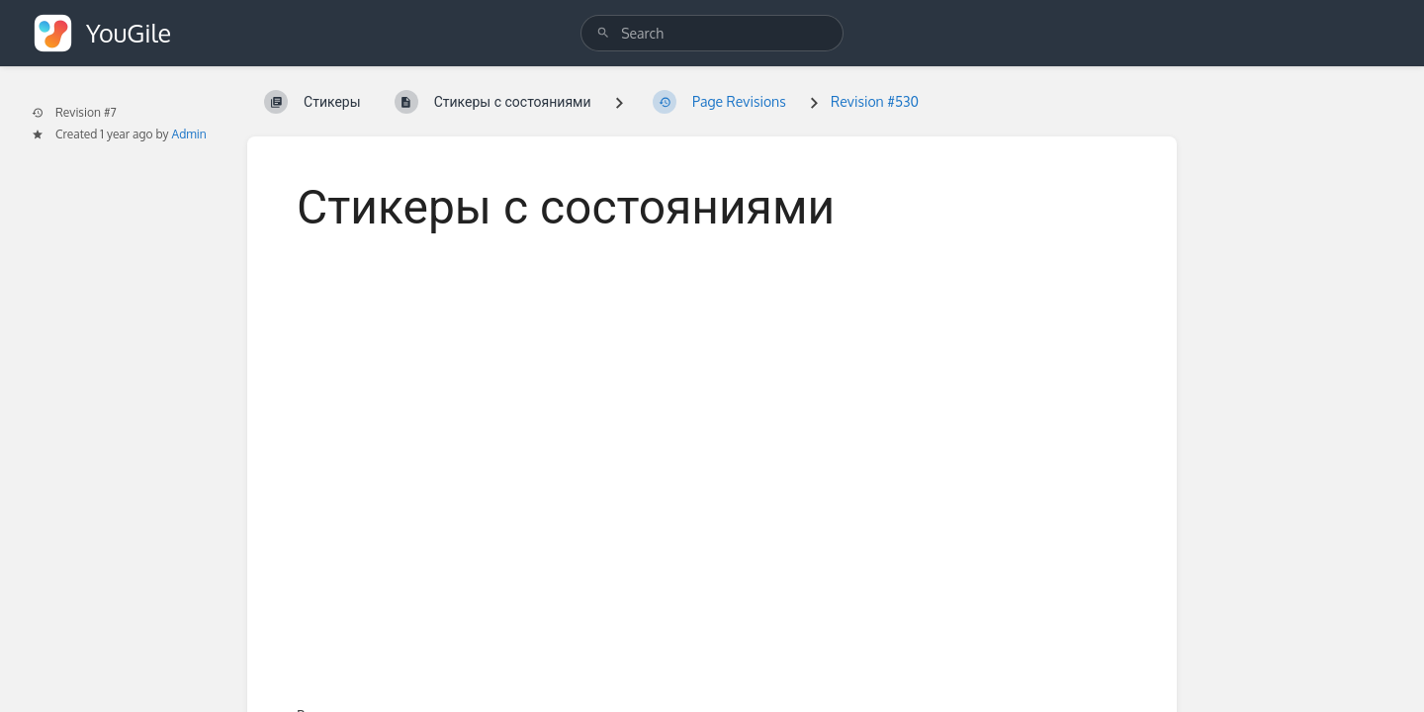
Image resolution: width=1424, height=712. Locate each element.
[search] (712, 33)
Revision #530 (875, 101)
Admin (189, 134)
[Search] (603, 33)
